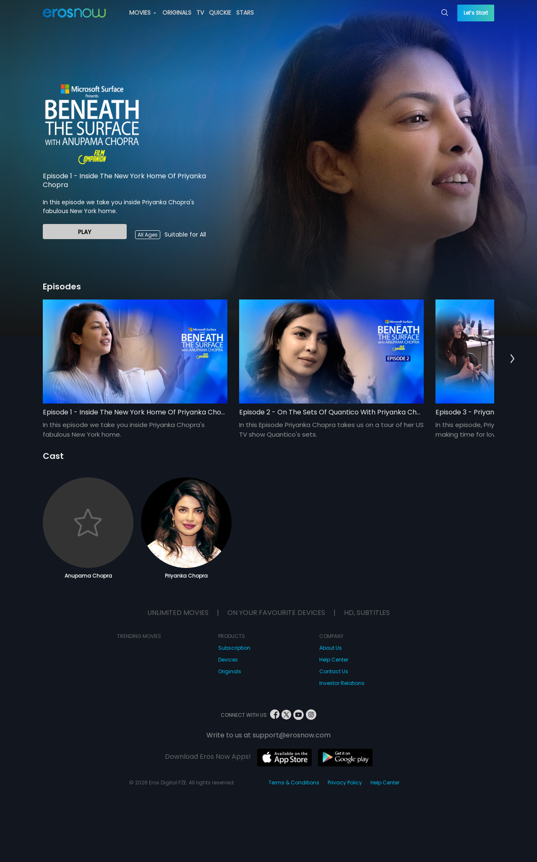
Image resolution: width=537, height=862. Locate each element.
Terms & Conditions (293, 782)
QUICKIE (220, 12)
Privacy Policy (345, 782)
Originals (229, 671)
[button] (512, 359)
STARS (245, 12)
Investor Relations (342, 683)
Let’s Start (476, 12)
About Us (330, 647)
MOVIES (142, 12)
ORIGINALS (176, 12)
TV (200, 12)
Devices (228, 659)
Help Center (333, 659)
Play (84, 232)
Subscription (234, 647)
